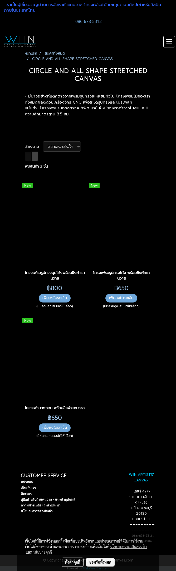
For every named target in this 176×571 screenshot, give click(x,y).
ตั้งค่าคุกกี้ (72, 562)
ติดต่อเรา (27, 494)
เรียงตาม (34, 146)
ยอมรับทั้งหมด (100, 562)
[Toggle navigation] (169, 41)
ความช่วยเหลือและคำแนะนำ (41, 505)
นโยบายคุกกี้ (42, 552)
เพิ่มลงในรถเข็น (54, 298)
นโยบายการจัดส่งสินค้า (37, 511)
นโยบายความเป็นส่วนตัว (128, 546)
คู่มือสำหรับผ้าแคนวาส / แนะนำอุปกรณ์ (48, 499)
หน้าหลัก (27, 482)
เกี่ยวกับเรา (28, 488)
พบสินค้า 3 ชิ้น (36, 166)
